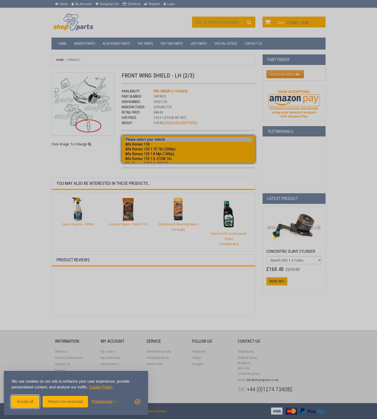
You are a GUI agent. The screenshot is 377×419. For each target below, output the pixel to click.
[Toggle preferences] (104, 401)
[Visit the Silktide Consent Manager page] (137, 402)
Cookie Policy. (101, 387)
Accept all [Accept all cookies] (25, 402)
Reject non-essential (65, 402)
